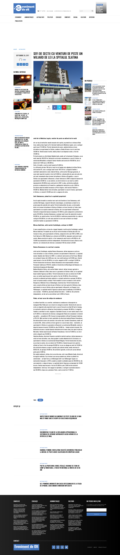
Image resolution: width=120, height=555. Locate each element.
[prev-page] (86, 139)
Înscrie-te (96, 514)
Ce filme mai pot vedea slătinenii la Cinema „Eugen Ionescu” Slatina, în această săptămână (75, 529)
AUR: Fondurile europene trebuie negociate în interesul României (21, 168)
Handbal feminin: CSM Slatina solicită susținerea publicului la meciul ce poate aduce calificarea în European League (61, 451)
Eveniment (18, 87)
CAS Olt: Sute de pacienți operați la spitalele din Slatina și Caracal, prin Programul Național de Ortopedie (19, 510)
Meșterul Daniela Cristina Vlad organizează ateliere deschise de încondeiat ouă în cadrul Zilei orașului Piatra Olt (75, 511)
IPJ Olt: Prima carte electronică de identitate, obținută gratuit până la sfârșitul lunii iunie (98, 102)
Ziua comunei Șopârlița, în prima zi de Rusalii (98, 111)
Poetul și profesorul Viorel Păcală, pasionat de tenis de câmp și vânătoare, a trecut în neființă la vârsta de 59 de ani (60, 468)
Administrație (19, 135)
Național (17, 164)
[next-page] (88, 139)
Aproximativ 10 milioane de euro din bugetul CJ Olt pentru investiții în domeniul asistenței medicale (57, 517)
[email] (97, 510)
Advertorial (99, 4)
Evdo (24, 60)
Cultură (17, 111)
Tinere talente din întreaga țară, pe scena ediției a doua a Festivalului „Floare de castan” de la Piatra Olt (75, 517)
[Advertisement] (60, 35)
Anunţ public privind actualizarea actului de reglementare (100, 9)
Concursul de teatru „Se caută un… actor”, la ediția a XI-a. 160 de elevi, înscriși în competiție (22, 116)
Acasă (15, 49)
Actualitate (22, 49)
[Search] (92, 11)
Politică (94, 117)
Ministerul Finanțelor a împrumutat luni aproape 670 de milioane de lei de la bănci (98, 132)
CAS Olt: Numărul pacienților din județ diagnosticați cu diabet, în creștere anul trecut (21, 517)
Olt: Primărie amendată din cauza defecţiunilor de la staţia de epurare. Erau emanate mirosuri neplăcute (61, 484)
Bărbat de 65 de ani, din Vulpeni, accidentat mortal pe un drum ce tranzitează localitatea (22, 92)
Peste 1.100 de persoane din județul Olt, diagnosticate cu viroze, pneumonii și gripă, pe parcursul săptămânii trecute (21, 528)
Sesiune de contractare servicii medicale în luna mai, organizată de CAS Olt (20, 505)
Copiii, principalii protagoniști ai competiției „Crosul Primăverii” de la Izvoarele (57, 521)
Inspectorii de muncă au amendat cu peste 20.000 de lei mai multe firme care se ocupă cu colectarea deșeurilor (60, 417)
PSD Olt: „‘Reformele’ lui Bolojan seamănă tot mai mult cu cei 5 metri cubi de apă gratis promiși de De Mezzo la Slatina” (99, 122)
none (40, 400)
